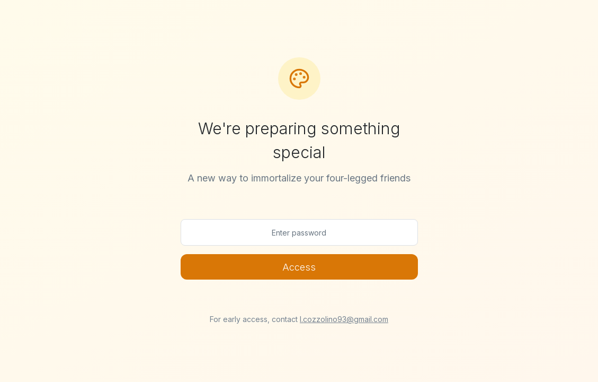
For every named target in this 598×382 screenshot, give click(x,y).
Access (299, 267)
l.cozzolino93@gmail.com (344, 319)
